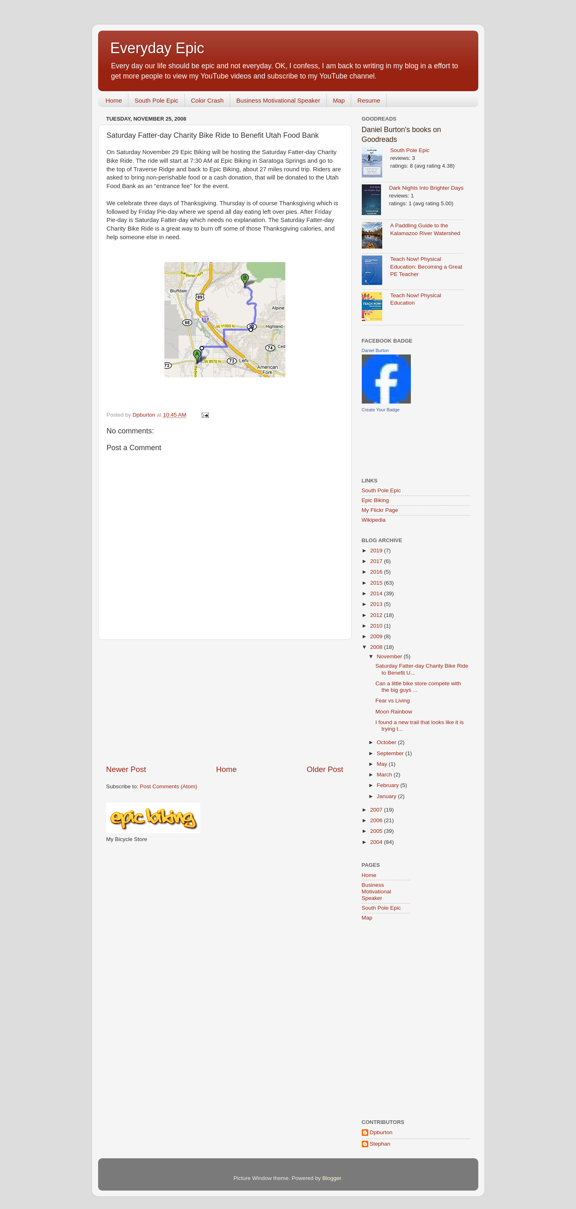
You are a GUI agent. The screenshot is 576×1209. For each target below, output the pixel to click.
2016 (377, 572)
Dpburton (381, 1132)
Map (339, 100)
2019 (377, 550)
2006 (377, 820)
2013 (377, 604)
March (385, 775)
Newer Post (126, 769)
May (383, 764)
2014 (377, 593)
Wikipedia (374, 520)
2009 (377, 636)
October (387, 742)
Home (113, 100)
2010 (377, 626)
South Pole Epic (156, 100)
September (391, 753)
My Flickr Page (380, 510)
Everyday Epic (157, 48)
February (389, 785)
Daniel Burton (375, 350)
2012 (377, 615)
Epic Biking (375, 500)
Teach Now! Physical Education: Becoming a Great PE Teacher (426, 267)
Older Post (325, 769)
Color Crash (207, 100)
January (387, 796)
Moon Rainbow (393, 712)
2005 (377, 831)
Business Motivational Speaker (278, 100)
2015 (377, 583)
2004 (377, 842)
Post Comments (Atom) (168, 786)
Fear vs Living (392, 701)
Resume (368, 100)
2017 (377, 561)
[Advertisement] (225, 702)
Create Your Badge (381, 409)
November (390, 656)
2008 (377, 647)
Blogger (332, 1178)
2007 (377, 810)
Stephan (380, 1144)
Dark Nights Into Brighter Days (426, 188)
